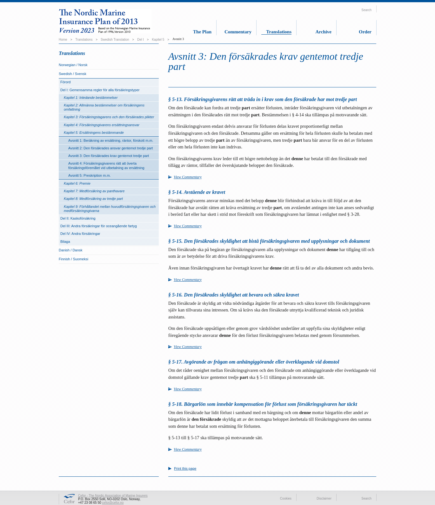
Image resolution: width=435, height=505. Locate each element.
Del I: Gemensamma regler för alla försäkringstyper (99, 90)
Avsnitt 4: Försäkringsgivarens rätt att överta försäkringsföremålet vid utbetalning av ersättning (106, 165)
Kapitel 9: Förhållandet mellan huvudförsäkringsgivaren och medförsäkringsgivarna (110, 209)
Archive (323, 31)
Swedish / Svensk (72, 74)
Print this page (185, 468)
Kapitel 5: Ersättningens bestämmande (94, 132)
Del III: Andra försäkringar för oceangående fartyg (98, 226)
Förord (65, 82)
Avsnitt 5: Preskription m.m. (89, 175)
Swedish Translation (115, 39)
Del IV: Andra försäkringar (80, 233)
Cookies (285, 498)
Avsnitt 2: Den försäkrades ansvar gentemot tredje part (110, 148)
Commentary (237, 31)
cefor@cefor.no (113, 502)
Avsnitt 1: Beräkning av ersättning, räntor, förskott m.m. (110, 140)
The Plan (202, 31)
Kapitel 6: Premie (77, 183)
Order (365, 31)
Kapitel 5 (158, 39)
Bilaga (65, 241)
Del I (140, 39)
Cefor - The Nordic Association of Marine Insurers (113, 495)
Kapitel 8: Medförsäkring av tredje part (93, 199)
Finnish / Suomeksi (73, 259)
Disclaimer (324, 498)
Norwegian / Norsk (73, 65)
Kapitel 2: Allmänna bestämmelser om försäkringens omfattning (104, 107)
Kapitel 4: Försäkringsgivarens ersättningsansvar (101, 125)
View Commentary (188, 177)
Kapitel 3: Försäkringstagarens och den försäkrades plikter (109, 117)
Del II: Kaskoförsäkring (78, 218)
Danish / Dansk (71, 250)
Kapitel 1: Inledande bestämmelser (90, 97)
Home (63, 39)
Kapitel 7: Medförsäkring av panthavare (94, 191)
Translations (278, 31)
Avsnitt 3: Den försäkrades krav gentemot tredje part (108, 156)
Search (366, 10)
